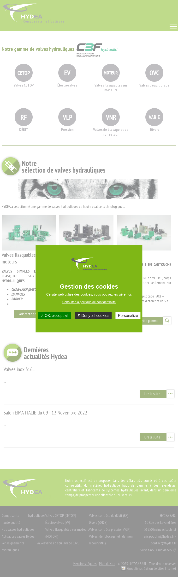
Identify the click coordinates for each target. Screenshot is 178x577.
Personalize (128, 316)
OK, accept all (55, 316)
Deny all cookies (93, 316)
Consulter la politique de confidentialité (89, 302)
